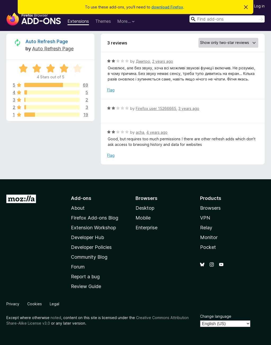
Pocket (208, 247)
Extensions (78, 21)
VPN (205, 218)
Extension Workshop (93, 227)
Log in (259, 6)
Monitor (209, 237)
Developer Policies (91, 247)
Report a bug (85, 276)
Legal (54, 304)
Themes (103, 21)
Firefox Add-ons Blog (94, 218)
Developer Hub (87, 237)
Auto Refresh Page (46, 41)
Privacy (12, 304)
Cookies (34, 304)
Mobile (143, 218)
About (78, 208)
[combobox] (227, 19)
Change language (215, 316)
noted (56, 317)
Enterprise (146, 227)
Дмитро (143, 61)
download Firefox (167, 7)
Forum (78, 267)
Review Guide (86, 286)
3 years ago (188, 108)
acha (140, 132)
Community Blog (89, 257)
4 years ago (157, 132)
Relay (206, 227)
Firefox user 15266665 (156, 108)
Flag (111, 90)
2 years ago (162, 61)
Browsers (210, 208)
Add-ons (81, 198)
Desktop (145, 208)
